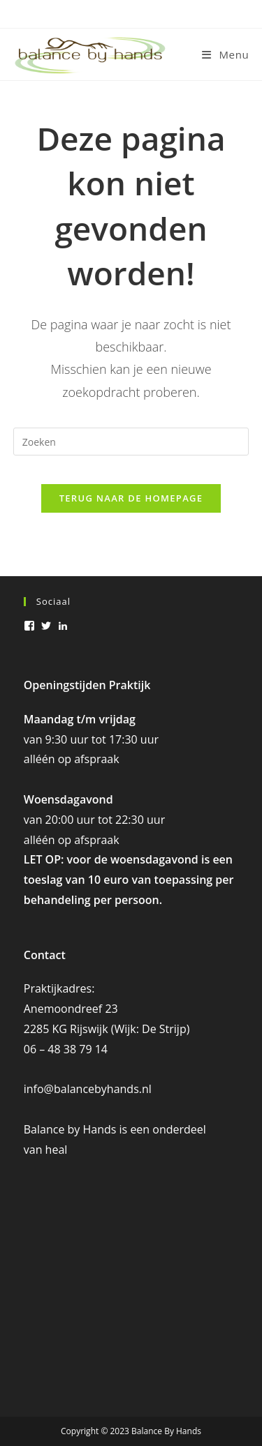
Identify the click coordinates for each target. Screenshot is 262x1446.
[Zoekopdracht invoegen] (131, 441)
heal (56, 1149)
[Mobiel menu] (225, 54)
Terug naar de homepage (131, 498)
